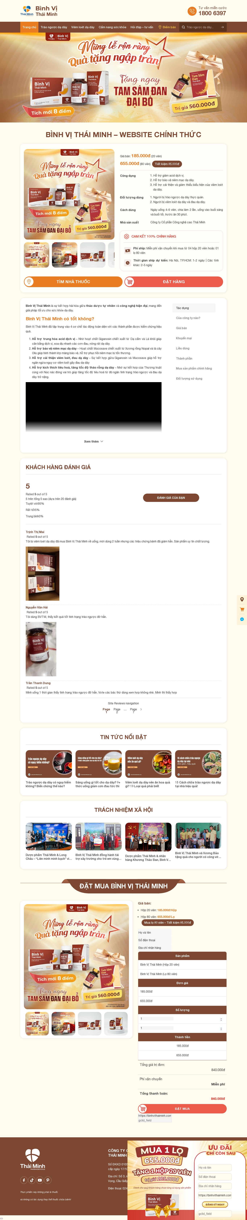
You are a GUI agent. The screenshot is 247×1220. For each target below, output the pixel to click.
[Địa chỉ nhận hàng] (154, 948)
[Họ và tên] (215, 1167)
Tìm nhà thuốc (73, 281)
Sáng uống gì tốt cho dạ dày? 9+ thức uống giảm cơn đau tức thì (98, 784)
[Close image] (1, 1218)
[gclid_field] (155, 1120)
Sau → (141, 709)
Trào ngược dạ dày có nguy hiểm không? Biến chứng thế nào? (48, 784)
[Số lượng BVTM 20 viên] (156, 1018)
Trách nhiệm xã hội (123, 810)
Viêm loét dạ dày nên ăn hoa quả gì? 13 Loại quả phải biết (147, 784)
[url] (155, 1116)
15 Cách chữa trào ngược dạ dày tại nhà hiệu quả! (198, 784)
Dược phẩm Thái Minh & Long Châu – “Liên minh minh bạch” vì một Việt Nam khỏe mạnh (47, 857)
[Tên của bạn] (154, 932)
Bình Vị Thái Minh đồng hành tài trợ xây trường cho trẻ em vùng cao (97, 857)
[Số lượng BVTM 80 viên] (156, 1028)
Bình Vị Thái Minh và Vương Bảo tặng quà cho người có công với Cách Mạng (197, 855)
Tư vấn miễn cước (212, 8)
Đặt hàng (174, 281)
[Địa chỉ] (215, 1186)
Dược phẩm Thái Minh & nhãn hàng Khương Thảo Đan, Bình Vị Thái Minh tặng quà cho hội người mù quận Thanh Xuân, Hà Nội (148, 858)
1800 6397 (212, 13)
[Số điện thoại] (154, 940)
